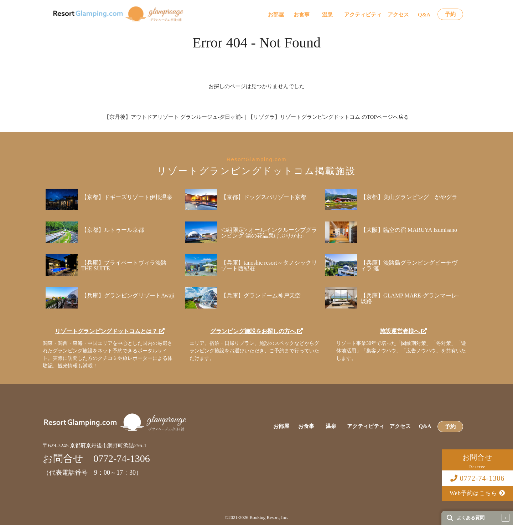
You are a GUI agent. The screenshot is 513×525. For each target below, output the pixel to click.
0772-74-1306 (477, 478)
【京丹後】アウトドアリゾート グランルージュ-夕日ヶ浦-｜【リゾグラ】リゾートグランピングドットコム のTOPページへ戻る (256, 117)
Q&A (424, 14)
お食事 (302, 14)
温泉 (327, 14)
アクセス (398, 14)
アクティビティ (363, 14)
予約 (450, 14)
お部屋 (276, 14)
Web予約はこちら (477, 493)
